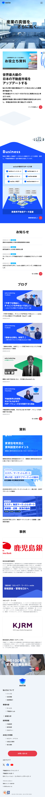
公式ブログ (7, 760)
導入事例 (9, 744)
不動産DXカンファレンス (11, 770)
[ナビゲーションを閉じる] (41, 3)
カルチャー (10, 730)
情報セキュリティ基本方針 (8, 783)
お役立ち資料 (10, 741)
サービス (9, 708)
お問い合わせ (22, 753)
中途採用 (9, 724)
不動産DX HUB (8, 773)
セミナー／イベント (12, 738)
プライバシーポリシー (7, 780)
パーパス (9, 693)
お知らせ (7, 716)
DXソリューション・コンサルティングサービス (17, 776)
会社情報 (9, 696)
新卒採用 (9, 727)
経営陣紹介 (10, 700)
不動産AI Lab (11, 711)
